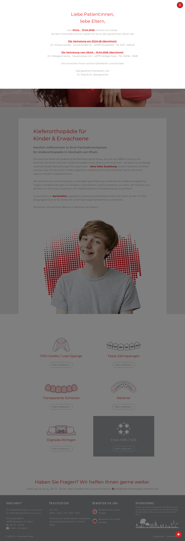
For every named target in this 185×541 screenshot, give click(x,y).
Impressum (158, 536)
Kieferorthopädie (134, 13)
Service (156, 13)
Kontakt (174, 13)
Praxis (91, 13)
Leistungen (109, 13)
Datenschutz (173, 536)
